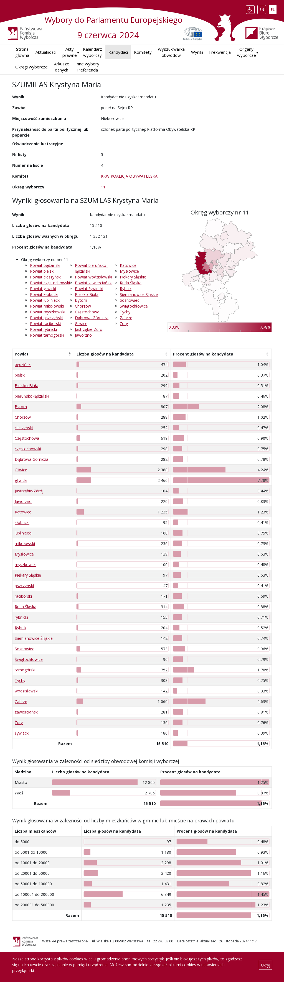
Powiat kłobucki (44, 294)
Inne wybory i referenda (87, 67)
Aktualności (46, 52)
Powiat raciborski (45, 323)
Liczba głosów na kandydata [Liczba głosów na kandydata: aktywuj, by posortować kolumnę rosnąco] (105, 354)
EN (262, 8)
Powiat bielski (42, 271)
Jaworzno (83, 335)
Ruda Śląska (130, 282)
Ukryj (265, 964)
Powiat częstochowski (50, 282)
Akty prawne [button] (69, 52)
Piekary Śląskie (133, 277)
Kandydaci (118, 52)
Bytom (81, 300)
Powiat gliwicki (43, 288)
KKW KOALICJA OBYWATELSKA (129, 176)
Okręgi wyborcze (31, 67)
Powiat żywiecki (89, 288)
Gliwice (81, 323)
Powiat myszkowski (47, 311)
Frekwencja (220, 52)
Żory (124, 323)
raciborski (23, 596)
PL (274, 8)
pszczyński (24, 585)
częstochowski (28, 448)
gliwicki (21, 480)
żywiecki (22, 733)
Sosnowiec (129, 300)
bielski (20, 375)
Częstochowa (87, 311)
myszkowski (25, 564)
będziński (23, 364)
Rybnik (125, 288)
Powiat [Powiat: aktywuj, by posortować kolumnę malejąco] (22, 354)
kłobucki (22, 522)
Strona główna (22, 52)
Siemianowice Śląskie (139, 294)
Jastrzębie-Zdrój (89, 329)
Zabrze (126, 317)
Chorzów (83, 306)
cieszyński (24, 427)
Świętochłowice (134, 306)
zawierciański (27, 712)
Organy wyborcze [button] (246, 52)
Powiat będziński (45, 265)
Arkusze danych (61, 67)
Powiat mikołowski (47, 306)
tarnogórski (25, 669)
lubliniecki (23, 533)
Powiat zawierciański (93, 282)
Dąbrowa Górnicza (91, 317)
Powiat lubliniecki (45, 300)
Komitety (143, 52)
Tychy (125, 311)
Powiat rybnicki (43, 329)
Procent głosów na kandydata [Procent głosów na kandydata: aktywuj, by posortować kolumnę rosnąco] (203, 354)
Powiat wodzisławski (93, 277)
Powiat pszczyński (46, 317)
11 (103, 187)
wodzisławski (26, 691)
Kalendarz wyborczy (92, 52)
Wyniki (197, 52)
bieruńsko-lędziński (32, 396)
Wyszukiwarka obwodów (171, 52)
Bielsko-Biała (86, 294)
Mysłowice (129, 271)
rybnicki (21, 617)
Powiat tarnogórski (47, 335)
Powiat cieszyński (46, 277)
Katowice (128, 265)
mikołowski (25, 543)
